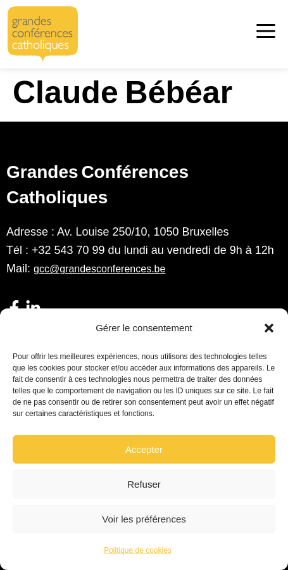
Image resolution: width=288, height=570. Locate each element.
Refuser (144, 484)
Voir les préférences (144, 519)
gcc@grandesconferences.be (99, 268)
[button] (269, 328)
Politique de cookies (138, 550)
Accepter (144, 449)
